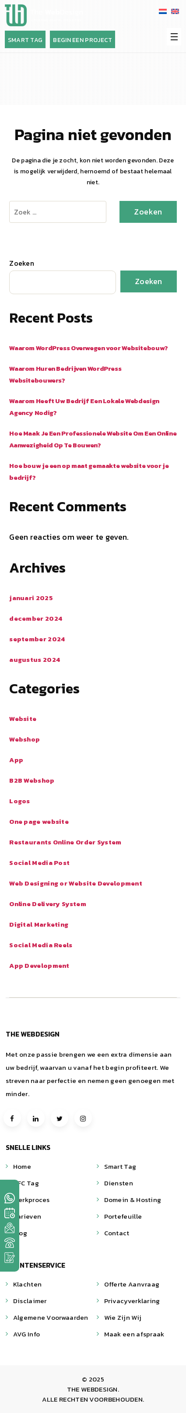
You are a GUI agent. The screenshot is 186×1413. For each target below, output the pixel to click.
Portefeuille (123, 1216)
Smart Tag (120, 1166)
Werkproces (31, 1200)
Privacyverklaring (132, 1301)
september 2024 (37, 639)
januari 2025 (31, 598)
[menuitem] (163, 11)
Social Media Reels (40, 945)
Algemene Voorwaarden (50, 1317)
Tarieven (27, 1216)
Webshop (24, 739)
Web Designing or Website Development (75, 883)
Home (22, 1166)
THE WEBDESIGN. (93, 1389)
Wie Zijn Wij (123, 1317)
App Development (39, 965)
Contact (117, 1233)
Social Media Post (39, 863)
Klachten (27, 1284)
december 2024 (35, 618)
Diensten (118, 1183)
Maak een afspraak (134, 1334)
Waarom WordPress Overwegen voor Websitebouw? (88, 348)
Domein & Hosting (132, 1200)
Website (22, 719)
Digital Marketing (38, 924)
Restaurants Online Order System (65, 842)
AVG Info (26, 1334)
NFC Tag (26, 1183)
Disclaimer (30, 1301)
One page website (39, 821)
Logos (19, 801)
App (16, 760)
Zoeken (21, 263)
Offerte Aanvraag (132, 1284)
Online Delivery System (47, 904)
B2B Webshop (31, 780)
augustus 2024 (34, 659)
